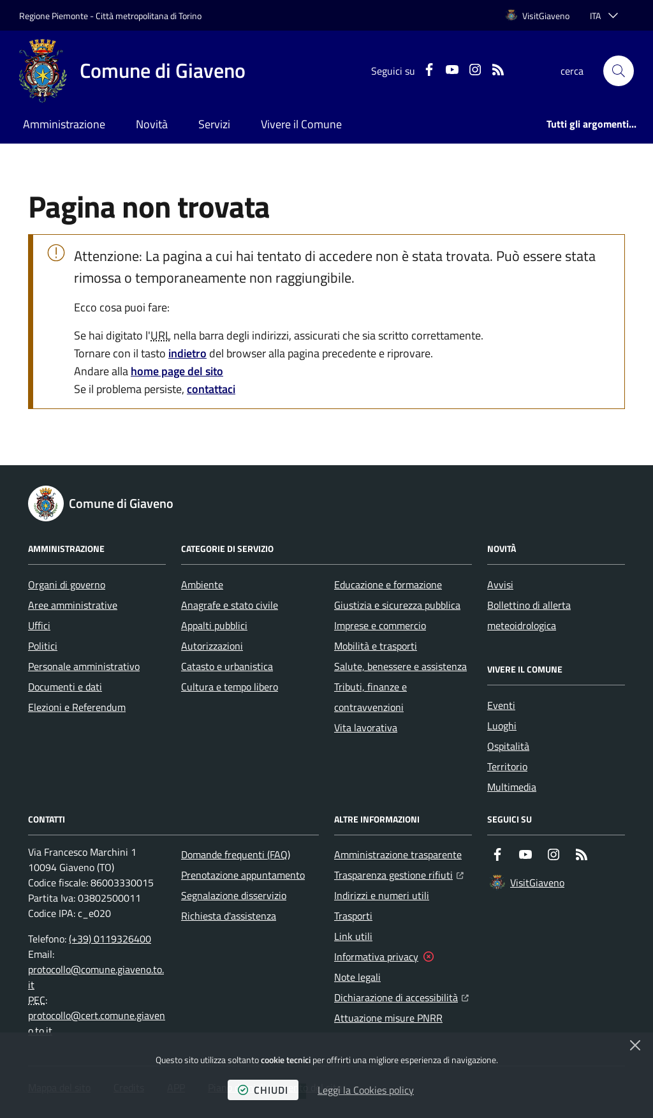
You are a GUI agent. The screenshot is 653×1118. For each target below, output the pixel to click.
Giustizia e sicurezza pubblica (397, 605)
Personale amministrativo (84, 666)
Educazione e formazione (388, 584)
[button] (618, 71)
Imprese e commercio (380, 625)
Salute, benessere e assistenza (400, 666)
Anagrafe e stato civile (229, 605)
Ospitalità (508, 746)
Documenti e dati (65, 686)
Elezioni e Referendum (77, 707)
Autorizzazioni (212, 645)
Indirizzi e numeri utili (381, 895)
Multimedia (511, 786)
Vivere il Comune (301, 124)
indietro (187, 353)
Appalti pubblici (214, 625)
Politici (42, 645)
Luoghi (502, 725)
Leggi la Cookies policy (366, 1090)
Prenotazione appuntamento (243, 875)
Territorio (507, 766)
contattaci (211, 389)
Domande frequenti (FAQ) (235, 854)
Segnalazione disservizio (233, 895)
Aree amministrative (72, 605)
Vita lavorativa (365, 727)
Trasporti (353, 915)
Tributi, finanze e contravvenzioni (370, 697)
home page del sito (177, 371)
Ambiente (202, 584)
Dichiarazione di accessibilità (401, 996)
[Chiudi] (635, 1045)
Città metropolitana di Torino (149, 15)
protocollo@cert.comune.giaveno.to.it (96, 1023)
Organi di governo (66, 584)
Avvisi (500, 584)
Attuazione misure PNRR (388, 1017)
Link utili (353, 936)
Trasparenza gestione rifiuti (399, 874)
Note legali (357, 977)
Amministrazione (64, 124)
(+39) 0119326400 (110, 938)
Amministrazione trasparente (398, 854)
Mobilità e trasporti (375, 645)
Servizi (214, 124)
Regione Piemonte (53, 15)
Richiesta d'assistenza (228, 915)
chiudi (263, 1090)
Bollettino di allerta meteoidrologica (529, 615)
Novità (152, 124)
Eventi (501, 705)
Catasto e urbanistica (227, 666)
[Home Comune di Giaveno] (132, 71)
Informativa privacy (376, 956)
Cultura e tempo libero (229, 686)
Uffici (39, 625)
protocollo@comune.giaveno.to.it (96, 977)
